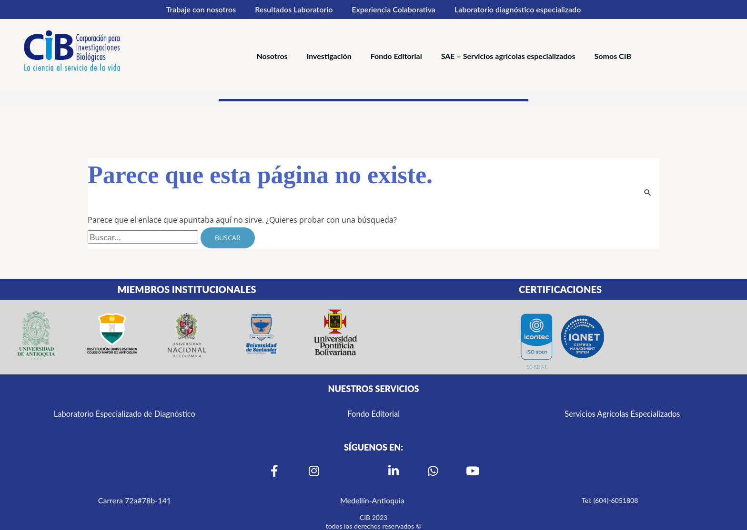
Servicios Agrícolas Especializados (622, 414)
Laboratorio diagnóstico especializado (517, 9)
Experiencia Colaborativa (393, 9)
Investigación (329, 55)
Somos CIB (613, 55)
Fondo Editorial (396, 55)
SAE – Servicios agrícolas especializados (508, 55)
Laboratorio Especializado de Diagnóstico (124, 414)
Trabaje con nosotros (201, 9)
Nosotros (271, 55)
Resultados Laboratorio (294, 9)
